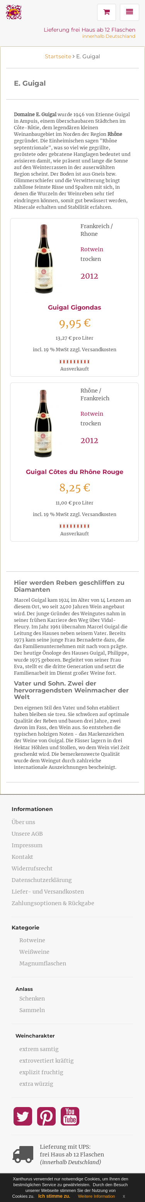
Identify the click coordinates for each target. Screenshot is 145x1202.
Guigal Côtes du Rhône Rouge (74, 472)
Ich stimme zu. (54, 1196)
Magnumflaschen (42, 963)
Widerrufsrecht (32, 868)
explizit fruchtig (41, 1072)
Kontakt (22, 856)
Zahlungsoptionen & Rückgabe (53, 903)
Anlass (24, 989)
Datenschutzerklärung (42, 880)
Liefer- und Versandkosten (48, 891)
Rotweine (32, 940)
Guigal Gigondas (74, 307)
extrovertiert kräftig (46, 1060)
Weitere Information (96, 1196)
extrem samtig (39, 1049)
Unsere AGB (27, 833)
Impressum (27, 845)
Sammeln (32, 1010)
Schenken (32, 998)
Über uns (23, 822)
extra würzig (36, 1083)
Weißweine (34, 951)
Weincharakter (35, 1036)
